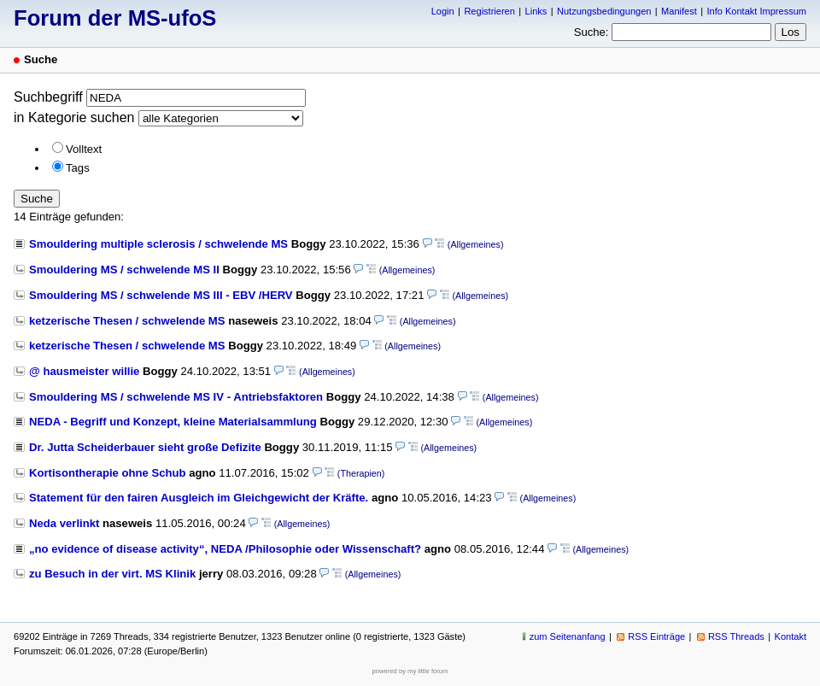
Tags (78, 167)
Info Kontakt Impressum (757, 11)
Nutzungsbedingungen (604, 11)
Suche (36, 198)
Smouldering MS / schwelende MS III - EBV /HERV (161, 295)
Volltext (84, 149)
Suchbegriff (48, 97)
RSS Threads (736, 636)
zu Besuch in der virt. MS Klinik (112, 573)
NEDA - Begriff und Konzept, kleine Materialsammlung (173, 421)
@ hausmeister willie (84, 371)
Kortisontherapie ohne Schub (107, 472)
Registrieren (489, 11)
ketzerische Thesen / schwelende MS (127, 320)
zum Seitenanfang (568, 636)
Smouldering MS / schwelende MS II (124, 269)
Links (536, 11)
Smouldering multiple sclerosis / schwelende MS (158, 243)
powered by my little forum (410, 671)
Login (442, 11)
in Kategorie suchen (74, 117)
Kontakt (790, 636)
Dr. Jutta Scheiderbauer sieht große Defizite (145, 447)
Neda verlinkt (64, 523)
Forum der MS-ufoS (115, 18)
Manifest (679, 11)
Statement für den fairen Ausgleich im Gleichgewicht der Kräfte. (198, 497)
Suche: (591, 32)
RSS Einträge (656, 636)
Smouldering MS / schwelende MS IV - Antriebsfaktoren (176, 396)
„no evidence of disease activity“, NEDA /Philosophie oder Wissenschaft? (225, 548)
